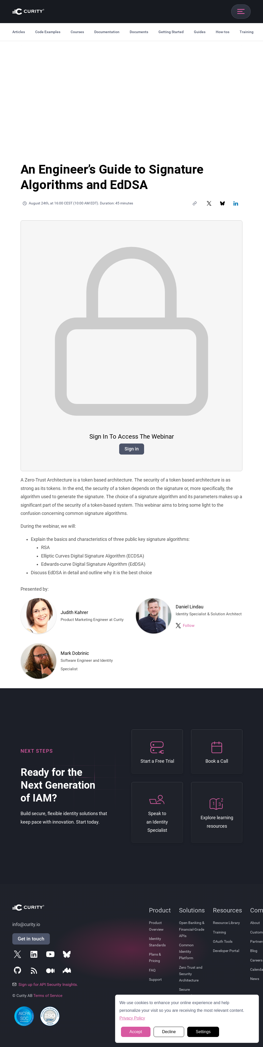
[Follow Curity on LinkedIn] (35, 955)
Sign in (132, 448)
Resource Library (226, 923)
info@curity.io (26, 924)
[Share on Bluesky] (222, 203)
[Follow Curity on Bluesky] (68, 955)
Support (155, 979)
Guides (199, 32)
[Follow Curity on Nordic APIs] (68, 972)
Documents (139, 32)
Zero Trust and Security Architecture (190, 973)
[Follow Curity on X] (18, 955)
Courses (77, 32)
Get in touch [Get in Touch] (31, 939)
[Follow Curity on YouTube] (51, 955)
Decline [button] (169, 1032)
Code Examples (47, 32)
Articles (18, 32)
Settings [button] (203, 1032)
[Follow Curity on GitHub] (18, 972)
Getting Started (171, 32)
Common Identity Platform (186, 951)
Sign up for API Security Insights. (45, 984)
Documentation (106, 32)
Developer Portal (226, 951)
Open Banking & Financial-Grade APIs (191, 929)
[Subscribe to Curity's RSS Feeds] (35, 972)
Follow (188, 625)
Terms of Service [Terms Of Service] (47, 995)
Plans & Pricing (155, 957)
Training (246, 32)
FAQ (152, 970)
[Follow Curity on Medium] (51, 972)
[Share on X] (209, 203)
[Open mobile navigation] (241, 11)
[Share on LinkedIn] (235, 203)
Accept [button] (135, 1032)
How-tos (222, 32)
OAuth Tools (222, 941)
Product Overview (156, 926)
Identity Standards (157, 942)
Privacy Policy (132, 1018)
